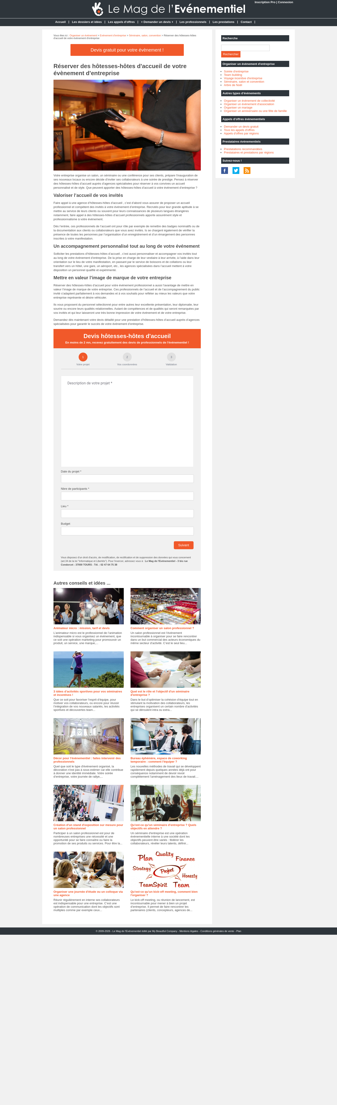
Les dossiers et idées (87, 22)
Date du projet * (71, 471)
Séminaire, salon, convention (145, 35)
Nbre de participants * (75, 488)
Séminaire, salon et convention (244, 81)
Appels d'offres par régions (241, 133)
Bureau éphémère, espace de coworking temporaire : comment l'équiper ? (159, 759)
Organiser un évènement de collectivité (249, 100)
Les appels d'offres (121, 22)
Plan (238, 931)
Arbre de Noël (233, 85)
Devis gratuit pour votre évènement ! (127, 49)
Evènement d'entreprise (113, 35)
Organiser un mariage (238, 107)
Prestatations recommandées (243, 149)
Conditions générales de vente (217, 931)
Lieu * (64, 506)
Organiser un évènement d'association (249, 104)
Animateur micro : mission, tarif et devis (81, 628)
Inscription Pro (265, 2)
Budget (65, 523)
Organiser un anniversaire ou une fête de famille (255, 111)
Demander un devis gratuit (241, 126)
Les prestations (223, 22)
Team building (233, 75)
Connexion (285, 2)
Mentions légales (188, 931)
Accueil (60, 22)
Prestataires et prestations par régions (249, 152)
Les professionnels (192, 22)
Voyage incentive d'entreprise (243, 78)
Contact (246, 22)
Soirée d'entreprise (236, 71)
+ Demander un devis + (157, 22)
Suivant (183, 545)
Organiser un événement (83, 35)
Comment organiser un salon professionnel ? (162, 628)
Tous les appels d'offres (239, 130)
